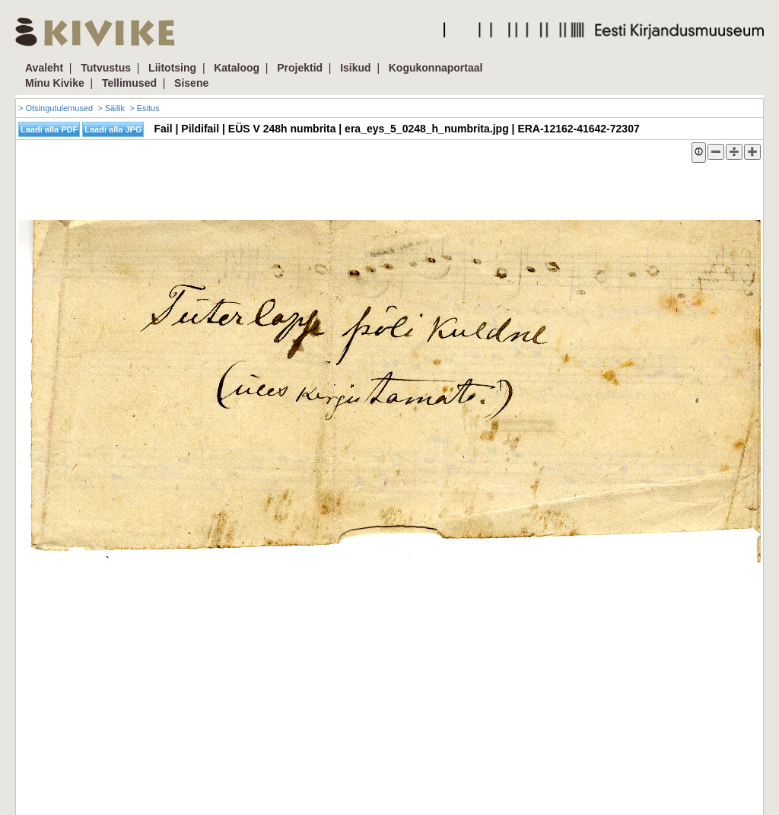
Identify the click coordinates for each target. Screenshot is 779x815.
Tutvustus (106, 68)
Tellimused (129, 83)
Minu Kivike (54, 83)
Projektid (300, 68)
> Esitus (144, 108)
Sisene (191, 83)
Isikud (355, 68)
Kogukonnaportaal (436, 68)
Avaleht (44, 68)
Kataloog (236, 68)
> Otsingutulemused (55, 108)
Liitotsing (172, 68)
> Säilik (111, 108)
